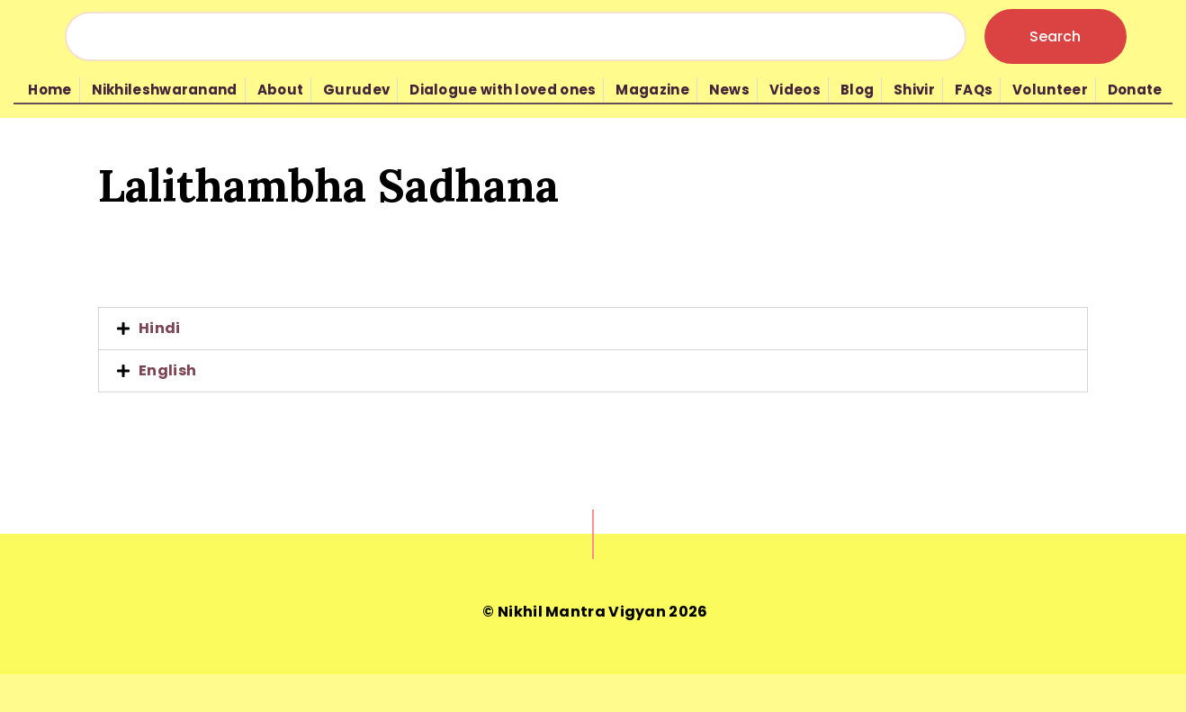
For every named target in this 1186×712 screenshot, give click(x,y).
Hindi (160, 328)
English (167, 370)
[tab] (593, 328)
